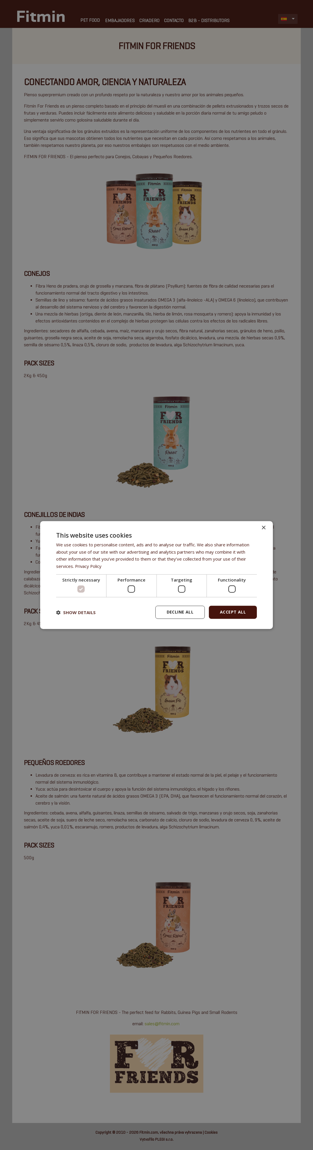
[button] (76, 612)
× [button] (263, 528)
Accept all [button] (233, 612)
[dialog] (156, 575)
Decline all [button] (180, 612)
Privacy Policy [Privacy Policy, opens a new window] (88, 566)
